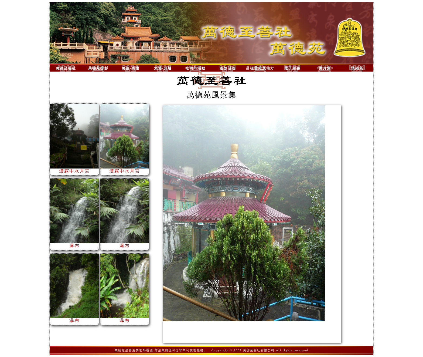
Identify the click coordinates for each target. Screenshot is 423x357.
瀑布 (74, 243)
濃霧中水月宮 (74, 169)
